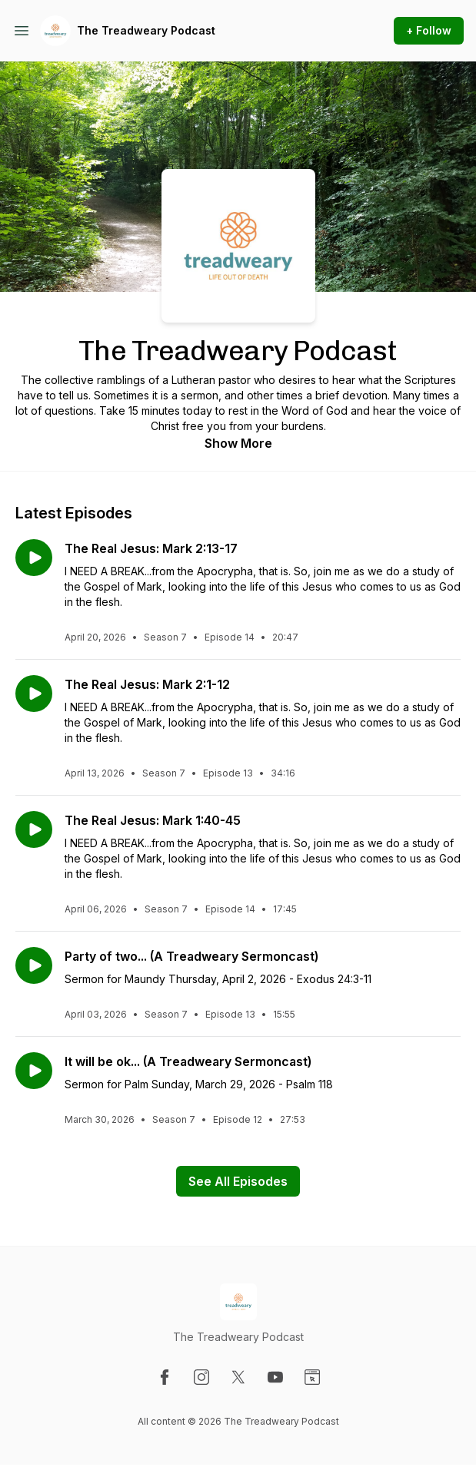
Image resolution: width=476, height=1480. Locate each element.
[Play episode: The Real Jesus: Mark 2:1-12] (33, 693)
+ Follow (428, 30)
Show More (238, 443)
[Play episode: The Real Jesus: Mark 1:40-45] (33, 829)
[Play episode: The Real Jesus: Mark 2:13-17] (33, 557)
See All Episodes (238, 1181)
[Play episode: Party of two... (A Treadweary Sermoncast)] (33, 965)
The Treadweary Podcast (146, 30)
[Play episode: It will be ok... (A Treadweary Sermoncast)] (33, 1070)
